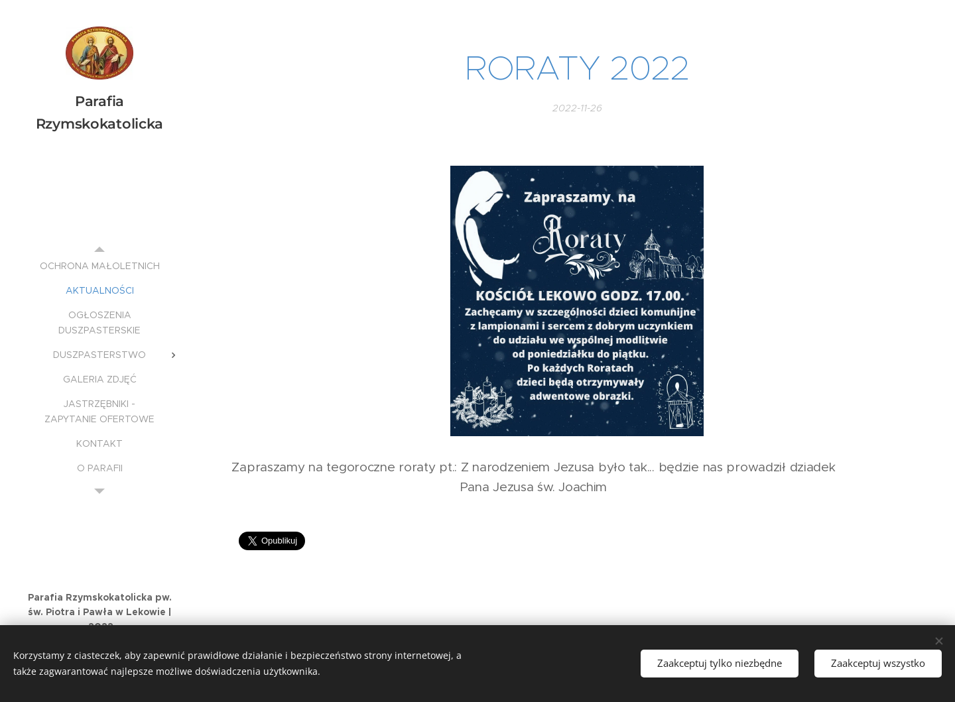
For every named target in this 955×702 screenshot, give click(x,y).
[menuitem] (99, 266)
